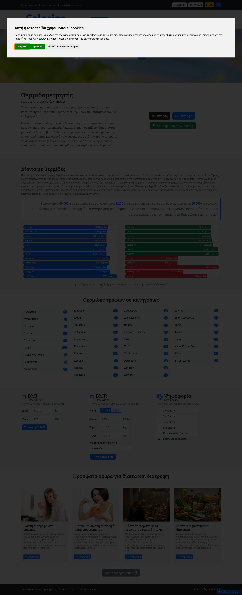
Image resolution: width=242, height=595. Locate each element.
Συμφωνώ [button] (22, 46)
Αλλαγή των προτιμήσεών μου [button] (63, 46)
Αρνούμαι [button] (37, 46)
